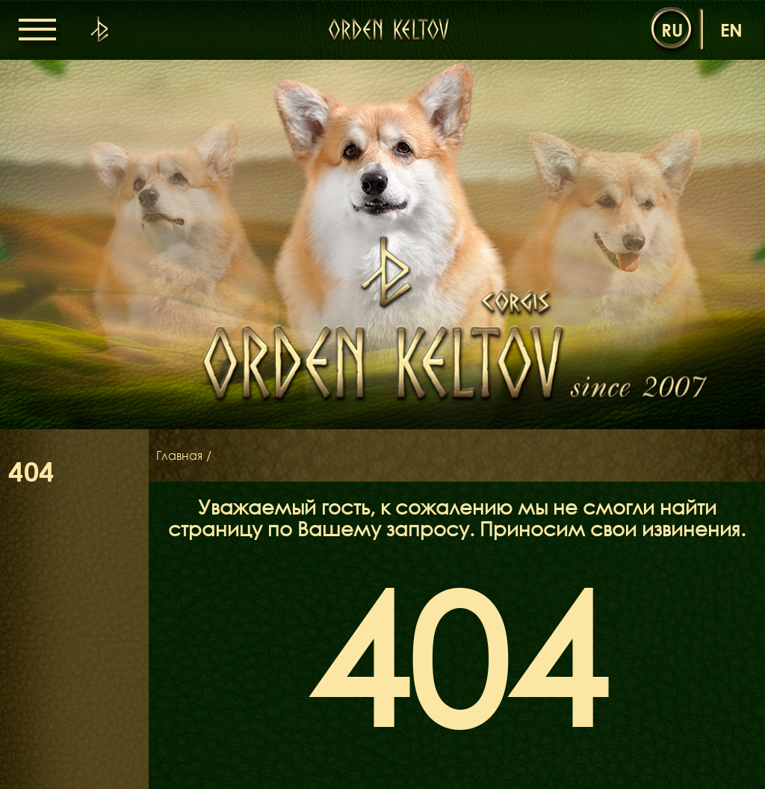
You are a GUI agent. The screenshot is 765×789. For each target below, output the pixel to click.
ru (672, 29)
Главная (179, 455)
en (731, 29)
